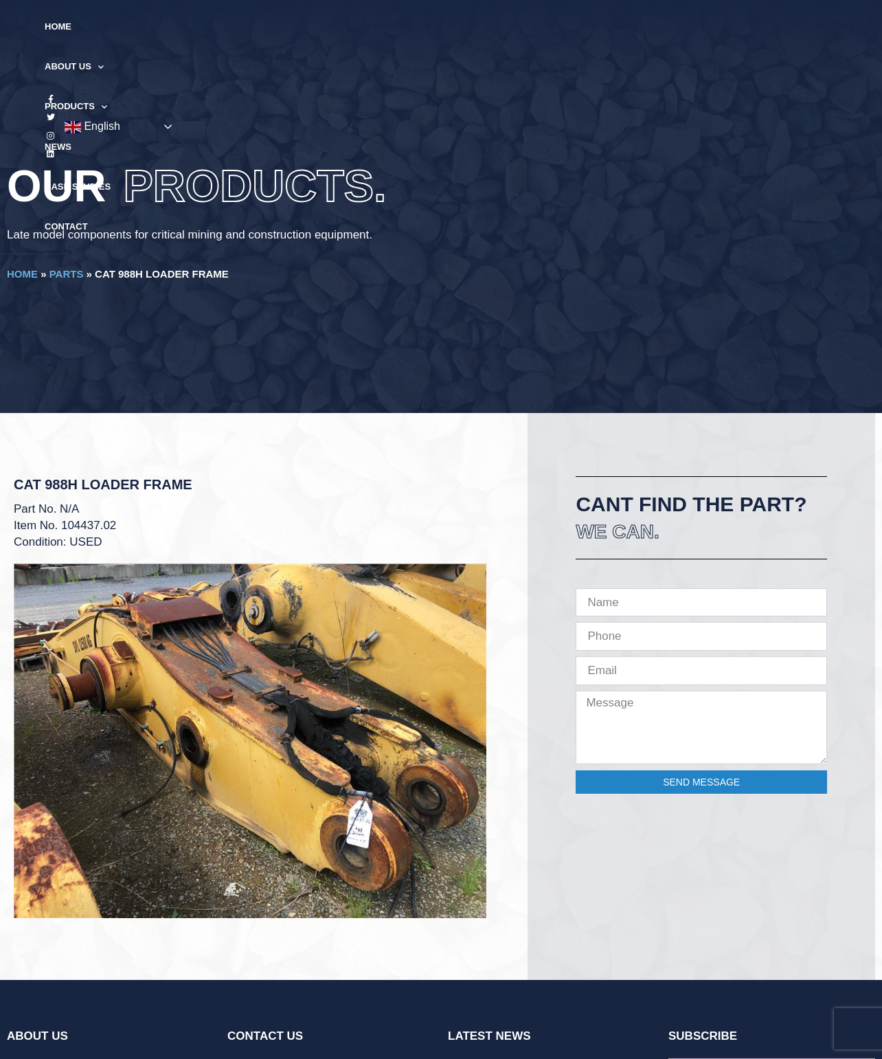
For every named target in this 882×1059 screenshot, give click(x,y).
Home (228, 26)
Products (373, 27)
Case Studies (506, 26)
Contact (580, 26)
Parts (66, 274)
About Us (291, 27)
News (438, 26)
